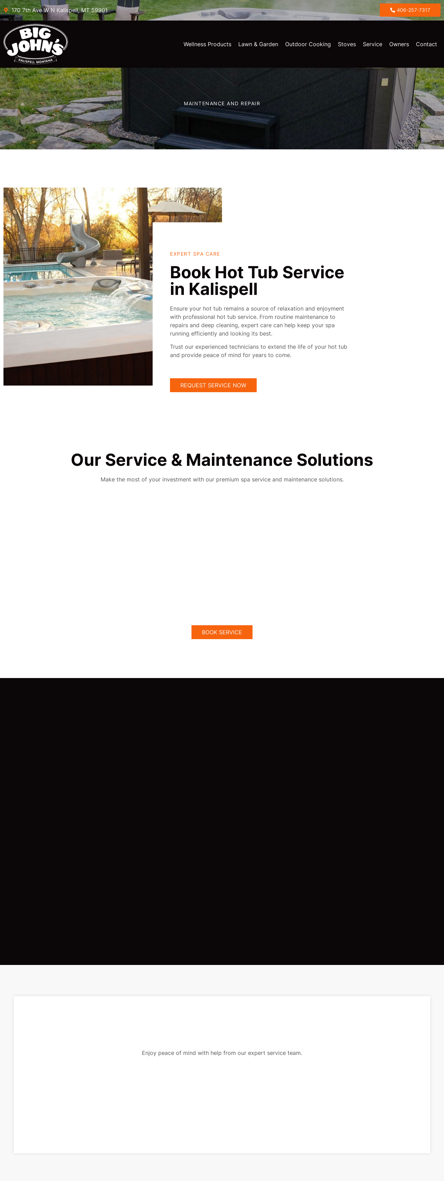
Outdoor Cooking (308, 44)
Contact (426, 44)
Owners (399, 44)
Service (372, 44)
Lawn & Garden (258, 44)
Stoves (347, 44)
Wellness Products (207, 44)
